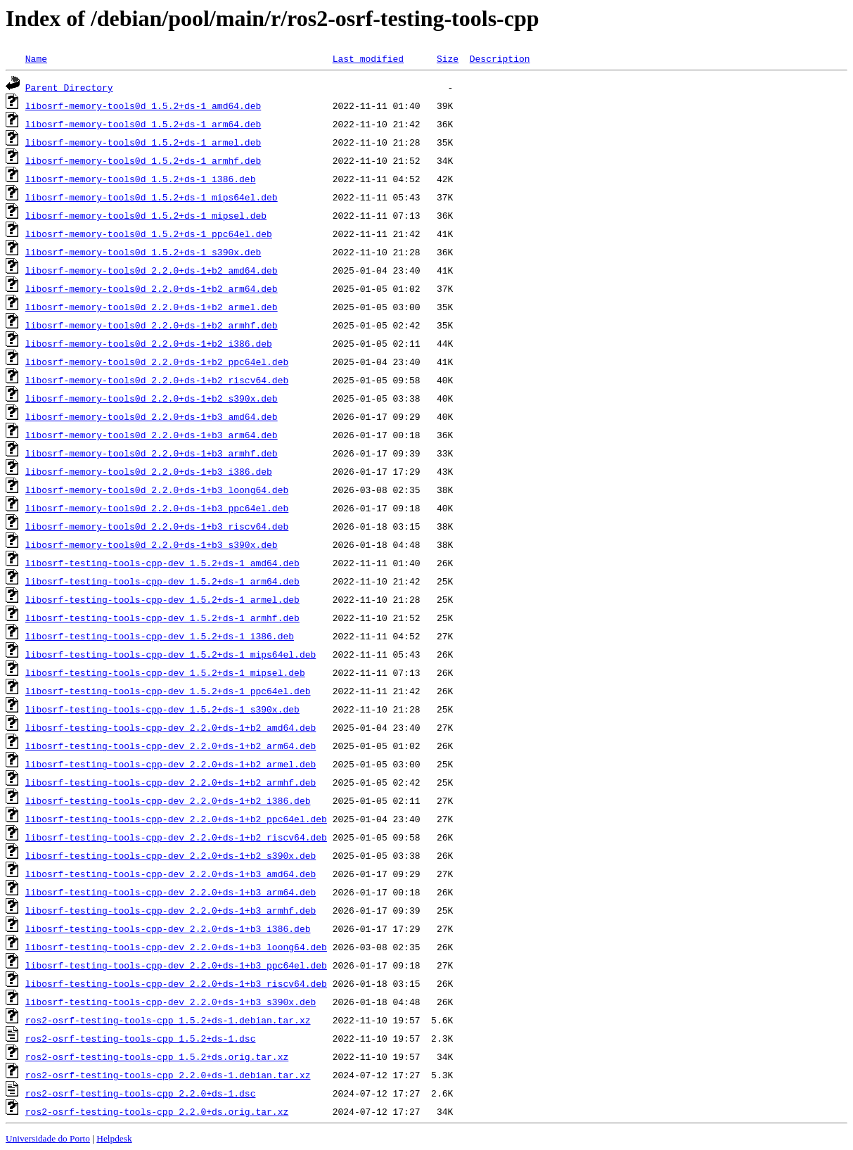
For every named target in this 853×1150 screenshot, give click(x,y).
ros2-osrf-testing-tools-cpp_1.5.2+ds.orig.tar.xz (156, 1056)
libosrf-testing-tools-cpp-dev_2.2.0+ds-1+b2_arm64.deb (170, 745)
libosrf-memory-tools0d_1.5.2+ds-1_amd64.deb (143, 105)
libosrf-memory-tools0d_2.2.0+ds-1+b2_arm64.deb (151, 288)
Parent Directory (69, 87)
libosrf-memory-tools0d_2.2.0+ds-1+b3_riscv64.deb (156, 526)
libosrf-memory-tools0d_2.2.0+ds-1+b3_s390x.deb (151, 544)
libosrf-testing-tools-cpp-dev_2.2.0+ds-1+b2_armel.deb (170, 764)
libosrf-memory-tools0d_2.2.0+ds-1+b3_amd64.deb (151, 416)
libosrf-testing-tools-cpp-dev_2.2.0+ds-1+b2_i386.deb (168, 800)
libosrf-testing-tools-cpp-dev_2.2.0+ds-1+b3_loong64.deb (176, 946)
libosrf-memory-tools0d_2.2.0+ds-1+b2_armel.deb (151, 306)
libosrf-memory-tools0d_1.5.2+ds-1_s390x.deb (143, 251)
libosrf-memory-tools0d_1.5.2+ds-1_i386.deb (140, 178)
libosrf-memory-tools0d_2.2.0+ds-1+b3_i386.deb (148, 471)
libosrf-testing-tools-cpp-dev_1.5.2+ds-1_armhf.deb (162, 617)
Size (447, 58)
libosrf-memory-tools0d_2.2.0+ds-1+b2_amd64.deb (151, 270)
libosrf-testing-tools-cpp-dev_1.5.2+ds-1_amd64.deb (162, 562)
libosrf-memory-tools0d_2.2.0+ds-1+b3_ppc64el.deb (156, 507)
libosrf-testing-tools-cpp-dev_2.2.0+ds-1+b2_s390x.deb (170, 855)
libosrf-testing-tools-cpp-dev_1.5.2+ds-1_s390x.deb (162, 709)
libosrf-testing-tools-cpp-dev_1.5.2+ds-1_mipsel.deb (165, 672)
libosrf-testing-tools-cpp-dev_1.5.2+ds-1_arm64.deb (162, 581)
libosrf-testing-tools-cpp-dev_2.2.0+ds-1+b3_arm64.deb (170, 892)
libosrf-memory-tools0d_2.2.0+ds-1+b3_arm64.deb (151, 434)
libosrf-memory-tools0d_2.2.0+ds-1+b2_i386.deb (148, 343)
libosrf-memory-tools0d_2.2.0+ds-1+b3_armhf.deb (151, 453)
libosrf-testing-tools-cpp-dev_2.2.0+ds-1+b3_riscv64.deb (176, 983)
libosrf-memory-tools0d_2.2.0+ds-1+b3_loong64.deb (156, 489)
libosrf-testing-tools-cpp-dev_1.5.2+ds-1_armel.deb (162, 599)
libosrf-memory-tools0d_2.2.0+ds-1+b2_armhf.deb (151, 325)
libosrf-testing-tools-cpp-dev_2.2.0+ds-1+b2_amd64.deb (170, 727)
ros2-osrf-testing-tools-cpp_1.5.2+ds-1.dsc (140, 1038)
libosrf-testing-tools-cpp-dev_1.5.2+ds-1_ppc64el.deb (168, 690)
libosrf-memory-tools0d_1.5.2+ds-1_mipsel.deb (146, 215)
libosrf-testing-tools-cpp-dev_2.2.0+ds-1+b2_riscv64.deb (176, 837)
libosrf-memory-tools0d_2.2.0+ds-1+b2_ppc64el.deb (156, 361)
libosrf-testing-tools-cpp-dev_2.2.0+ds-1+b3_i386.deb (168, 928)
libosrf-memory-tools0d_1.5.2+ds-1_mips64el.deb (151, 197)
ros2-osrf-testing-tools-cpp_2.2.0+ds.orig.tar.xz (156, 1111)
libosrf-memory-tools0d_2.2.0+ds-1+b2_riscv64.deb (156, 379)
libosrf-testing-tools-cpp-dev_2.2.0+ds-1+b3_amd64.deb (170, 873)
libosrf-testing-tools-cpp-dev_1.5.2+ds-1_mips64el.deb (170, 654)
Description (500, 58)
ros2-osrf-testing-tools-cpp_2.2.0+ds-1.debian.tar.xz (168, 1074)
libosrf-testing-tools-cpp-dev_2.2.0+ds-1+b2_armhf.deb (170, 782)
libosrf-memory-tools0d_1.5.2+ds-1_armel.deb (143, 142)
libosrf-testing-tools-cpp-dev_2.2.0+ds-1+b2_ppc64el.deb (176, 818)
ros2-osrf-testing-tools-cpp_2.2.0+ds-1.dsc (140, 1093)
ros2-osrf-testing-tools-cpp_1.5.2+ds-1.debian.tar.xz (168, 1020)
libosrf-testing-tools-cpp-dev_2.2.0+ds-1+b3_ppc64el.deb (176, 965)
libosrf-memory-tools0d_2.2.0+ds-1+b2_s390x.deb (151, 398)
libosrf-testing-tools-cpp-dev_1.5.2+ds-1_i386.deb (159, 636)
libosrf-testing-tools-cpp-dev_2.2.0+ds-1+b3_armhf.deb (170, 910)
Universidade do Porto (48, 1138)
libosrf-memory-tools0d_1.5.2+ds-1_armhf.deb (143, 160)
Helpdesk (114, 1138)
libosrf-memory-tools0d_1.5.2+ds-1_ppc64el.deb (148, 233)
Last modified (368, 58)
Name (36, 58)
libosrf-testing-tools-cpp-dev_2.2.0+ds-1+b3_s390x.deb (170, 1001)
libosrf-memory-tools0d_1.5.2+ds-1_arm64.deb (143, 123)
